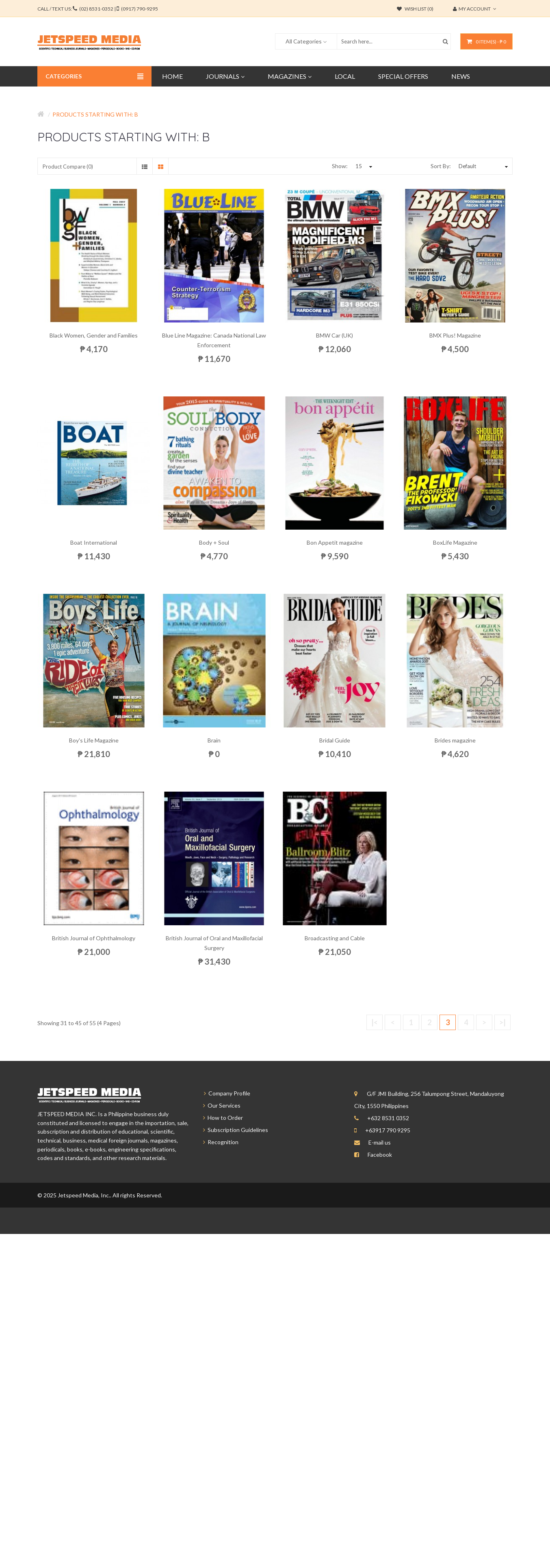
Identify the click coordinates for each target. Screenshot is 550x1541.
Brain (214, 740)
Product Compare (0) (68, 166)
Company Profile (223, 1093)
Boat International (93, 542)
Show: (340, 165)
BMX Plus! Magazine (455, 335)
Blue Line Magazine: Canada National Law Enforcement (214, 340)
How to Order (219, 1117)
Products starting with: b (95, 114)
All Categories (304, 41)
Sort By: (441, 165)
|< (374, 1022)
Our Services (218, 1105)
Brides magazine (455, 740)
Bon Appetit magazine (335, 542)
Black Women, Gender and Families (94, 335)
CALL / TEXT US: (97, 9)
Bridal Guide (334, 740)
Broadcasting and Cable (335, 938)
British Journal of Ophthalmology (93, 938)
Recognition (217, 1141)
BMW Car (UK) (334, 335)
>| (502, 1022)
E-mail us (379, 1142)
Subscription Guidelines (232, 1129)
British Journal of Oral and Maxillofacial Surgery (214, 943)
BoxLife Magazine (455, 542)
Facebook (380, 1154)
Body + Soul (214, 542)
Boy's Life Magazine (94, 740)
